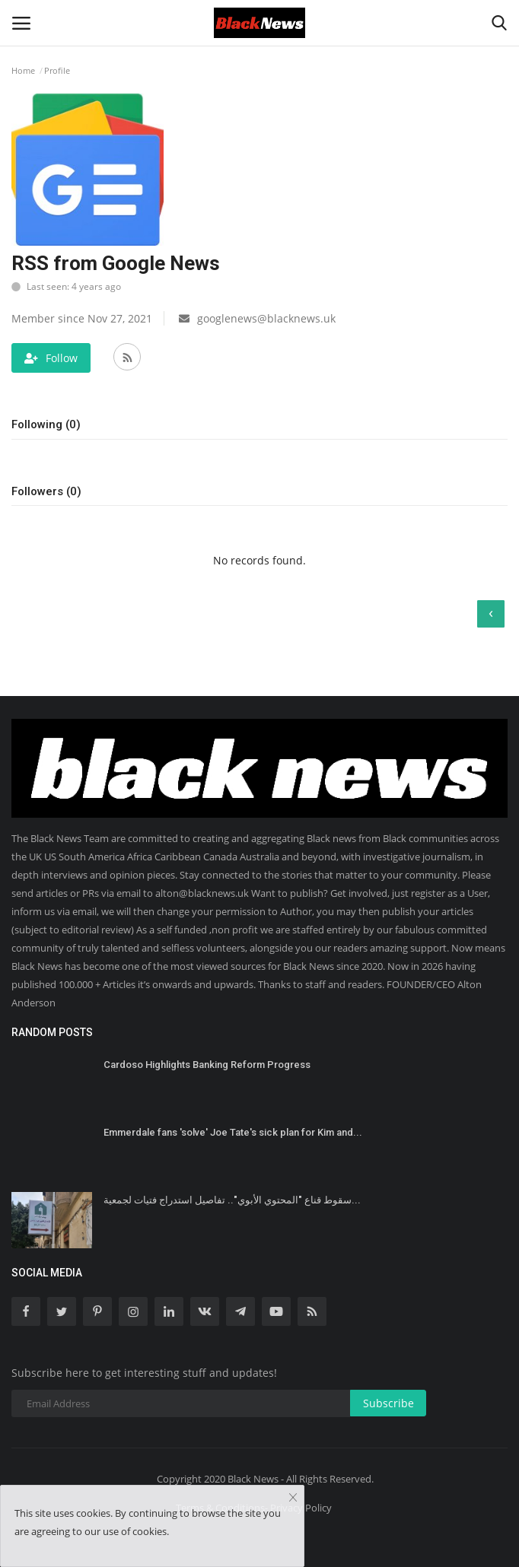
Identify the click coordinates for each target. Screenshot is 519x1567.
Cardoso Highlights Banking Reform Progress (206, 1064)
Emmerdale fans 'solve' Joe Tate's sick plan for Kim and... (232, 1132)
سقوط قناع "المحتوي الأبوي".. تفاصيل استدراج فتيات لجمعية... (232, 1200)
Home (23, 70)
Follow (51, 358)
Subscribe (388, 1403)
